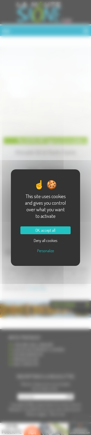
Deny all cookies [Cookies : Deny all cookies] (45, 240)
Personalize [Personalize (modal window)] (45, 250)
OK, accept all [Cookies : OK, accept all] (45, 230)
